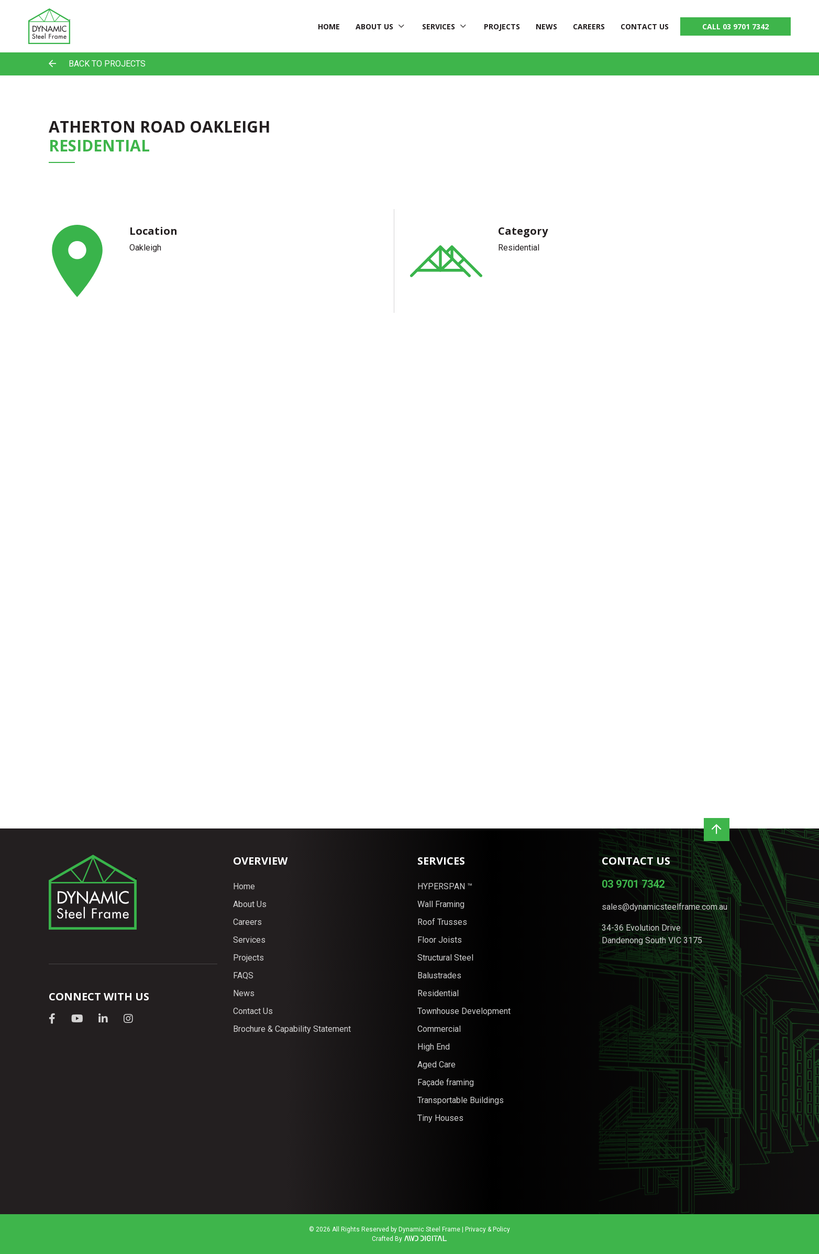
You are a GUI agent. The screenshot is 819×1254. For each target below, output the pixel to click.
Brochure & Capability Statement (292, 1029)
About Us (374, 26)
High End (433, 1047)
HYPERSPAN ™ (444, 886)
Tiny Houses (440, 1118)
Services (438, 26)
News (546, 26)
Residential (438, 993)
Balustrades (439, 975)
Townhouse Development (464, 1011)
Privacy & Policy (487, 1229)
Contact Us (645, 26)
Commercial (439, 1029)
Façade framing (445, 1082)
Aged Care (436, 1065)
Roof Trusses (442, 922)
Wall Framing (440, 904)
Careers (589, 26)
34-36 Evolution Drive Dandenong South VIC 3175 (652, 934)
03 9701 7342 (633, 884)
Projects (502, 26)
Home (329, 26)
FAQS (243, 975)
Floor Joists (439, 940)
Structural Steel (445, 958)
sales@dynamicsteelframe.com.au (664, 907)
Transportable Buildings (460, 1100)
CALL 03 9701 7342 (735, 26)
